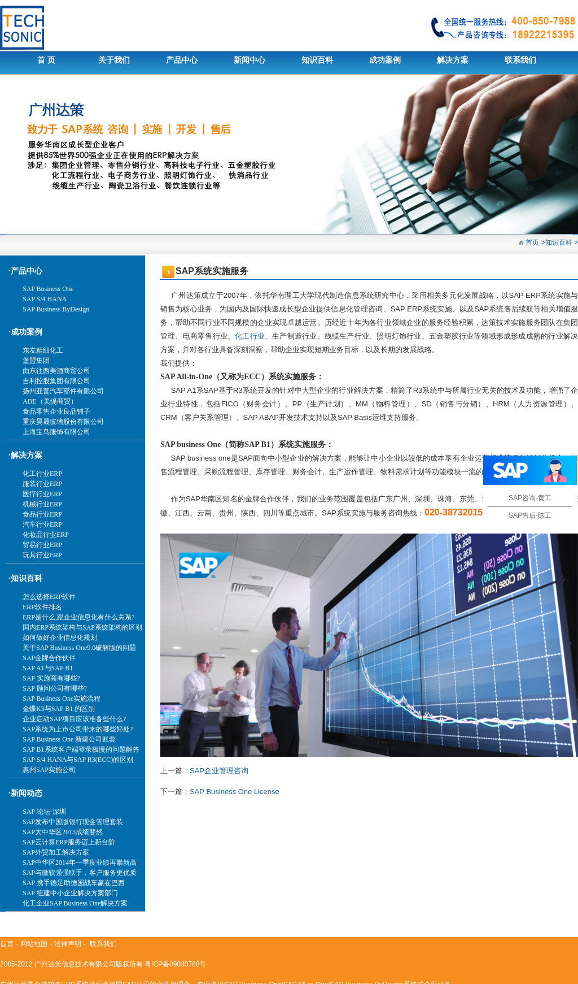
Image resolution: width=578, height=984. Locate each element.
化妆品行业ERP (46, 535)
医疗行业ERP (42, 494)
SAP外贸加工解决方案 (56, 852)
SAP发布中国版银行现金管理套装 (73, 822)
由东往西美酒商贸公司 (56, 371)
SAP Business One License (234, 791)
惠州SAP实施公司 (49, 770)
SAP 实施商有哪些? (51, 678)
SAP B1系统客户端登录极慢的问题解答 (81, 749)
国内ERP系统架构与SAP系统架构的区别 (82, 627)
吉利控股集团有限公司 (56, 381)
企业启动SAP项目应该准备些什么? (74, 719)
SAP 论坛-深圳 (44, 812)
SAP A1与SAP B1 (48, 668)
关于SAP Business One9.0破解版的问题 (79, 648)
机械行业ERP (42, 504)
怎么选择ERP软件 (49, 597)
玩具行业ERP (42, 555)
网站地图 (33, 944)
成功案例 (385, 60)
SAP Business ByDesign (56, 309)
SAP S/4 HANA (45, 299)
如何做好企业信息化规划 (60, 637)
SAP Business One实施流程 (61, 699)
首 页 (46, 60)
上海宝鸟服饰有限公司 (56, 432)
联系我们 (520, 60)
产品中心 (182, 60)
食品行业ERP (42, 514)
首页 (531, 242)
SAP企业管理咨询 (219, 770)
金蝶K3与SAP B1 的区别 (59, 709)
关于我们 (114, 60)
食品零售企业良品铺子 (56, 411)
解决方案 (452, 60)
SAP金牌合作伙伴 (49, 658)
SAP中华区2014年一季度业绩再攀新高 (80, 862)
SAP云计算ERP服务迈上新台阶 (69, 842)
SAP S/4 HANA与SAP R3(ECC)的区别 (78, 760)
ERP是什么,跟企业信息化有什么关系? (78, 617)
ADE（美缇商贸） (50, 401)
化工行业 (250, 336)
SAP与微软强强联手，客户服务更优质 (80, 873)
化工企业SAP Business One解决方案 (75, 903)
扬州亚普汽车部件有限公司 (63, 391)
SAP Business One (48, 289)
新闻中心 (249, 60)
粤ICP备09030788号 (175, 964)
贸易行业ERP (42, 545)
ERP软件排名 (42, 607)
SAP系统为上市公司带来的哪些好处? (78, 729)
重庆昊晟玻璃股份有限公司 (63, 422)
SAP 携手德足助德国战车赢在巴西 (74, 883)
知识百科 (317, 60)
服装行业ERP (42, 484)
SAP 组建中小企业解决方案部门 (70, 893)
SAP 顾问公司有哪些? (55, 688)
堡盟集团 (36, 361)
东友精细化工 (43, 350)
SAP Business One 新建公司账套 (69, 739)
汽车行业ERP (42, 524)
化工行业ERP (42, 474)
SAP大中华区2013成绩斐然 (63, 832)
